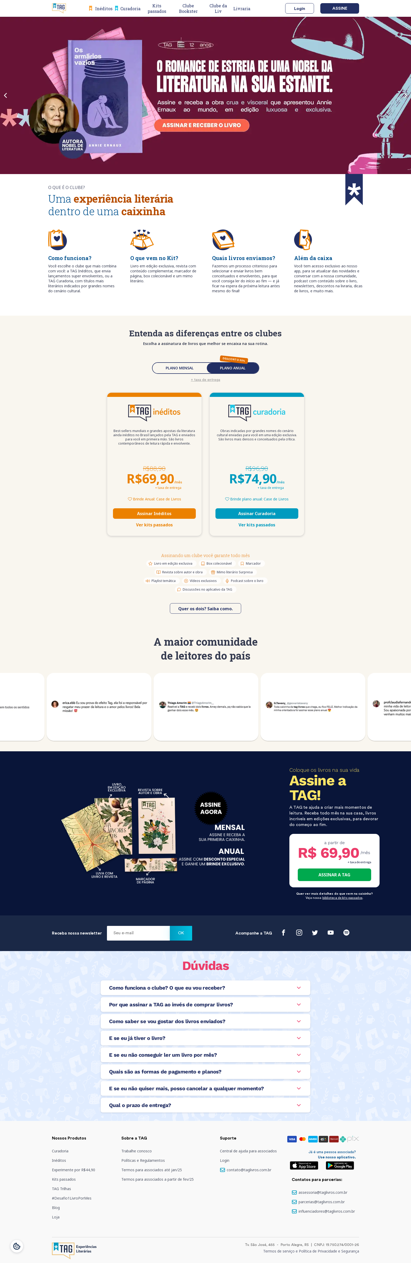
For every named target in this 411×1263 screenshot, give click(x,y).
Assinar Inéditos (154, 513)
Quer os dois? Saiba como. (205, 609)
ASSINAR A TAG (334, 875)
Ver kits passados (154, 525)
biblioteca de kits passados (342, 897)
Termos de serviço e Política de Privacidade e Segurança (311, 1251)
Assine (339, 8)
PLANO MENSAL (180, 367)
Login (299, 9)
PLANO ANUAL (233, 367)
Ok (181, 933)
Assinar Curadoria (256, 513)
